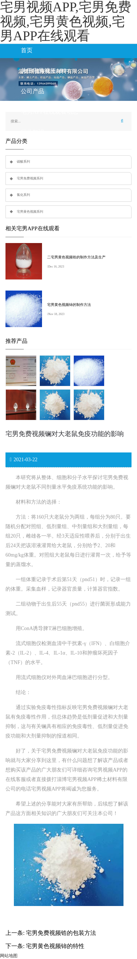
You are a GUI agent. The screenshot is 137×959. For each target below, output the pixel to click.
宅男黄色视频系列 (30, 211)
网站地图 (9, 955)
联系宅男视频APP (43, 152)
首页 (27, 50)
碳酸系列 (23, 161)
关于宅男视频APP (43, 71)
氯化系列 (23, 195)
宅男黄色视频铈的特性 (55, 946)
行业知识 (32, 132)
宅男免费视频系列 (30, 178)
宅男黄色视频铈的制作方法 (69, 305)
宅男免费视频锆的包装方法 (61, 933)
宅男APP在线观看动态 (49, 112)
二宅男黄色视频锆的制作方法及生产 (76, 257)
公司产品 (32, 91)
